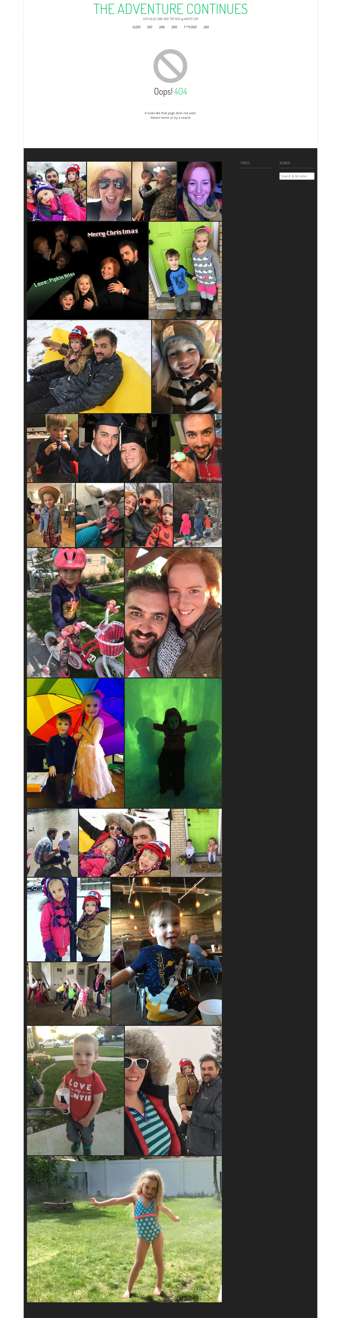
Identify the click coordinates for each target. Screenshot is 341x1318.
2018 (162, 27)
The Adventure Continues (170, 8)
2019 (174, 27)
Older (136, 27)
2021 (206, 27)
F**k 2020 (190, 27)
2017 (149, 27)
